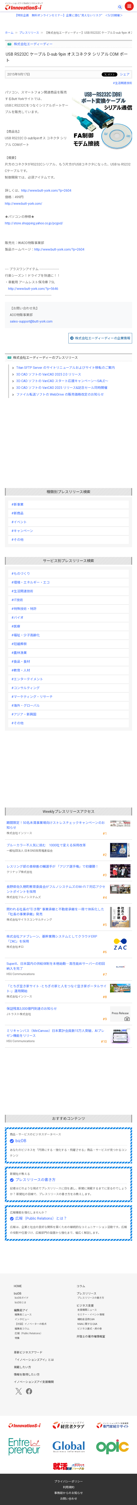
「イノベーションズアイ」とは (34, 1359)
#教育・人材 (20, 670)
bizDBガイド (22, 1297)
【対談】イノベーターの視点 (31, 1324)
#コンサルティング (25, 688)
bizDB (21, 1140)
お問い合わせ (68, 1498)
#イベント (19, 522)
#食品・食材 (20, 662)
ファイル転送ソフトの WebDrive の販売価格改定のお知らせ (60, 394)
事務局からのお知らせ (68, 1493)
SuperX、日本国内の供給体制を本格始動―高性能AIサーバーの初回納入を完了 (56, 966)
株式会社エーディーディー (33, 44)
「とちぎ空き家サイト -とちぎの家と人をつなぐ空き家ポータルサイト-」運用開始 (57, 988)
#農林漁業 (19, 653)
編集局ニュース (23, 1314)
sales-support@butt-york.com (31, 321)
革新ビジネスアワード (28, 1352)
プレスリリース (29, 32)
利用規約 (68, 1487)
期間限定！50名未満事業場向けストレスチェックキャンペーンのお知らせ (56, 825)
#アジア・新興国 (23, 714)
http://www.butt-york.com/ (23, 204)
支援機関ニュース (87, 1309)
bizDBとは (20, 1302)
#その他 (17, 540)
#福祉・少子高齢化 (25, 635)
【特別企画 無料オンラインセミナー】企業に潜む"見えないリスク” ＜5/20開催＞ (68, 15)
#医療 (15, 626)
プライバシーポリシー (68, 1481)
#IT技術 (17, 600)
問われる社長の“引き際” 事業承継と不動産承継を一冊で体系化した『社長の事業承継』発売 (55, 911)
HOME (18, 1286)
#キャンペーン (22, 531)
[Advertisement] (68, 436)
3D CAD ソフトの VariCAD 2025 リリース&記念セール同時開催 (61, 388)
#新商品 (17, 513)
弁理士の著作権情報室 (91, 1336)
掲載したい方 (22, 1367)
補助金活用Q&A (86, 1319)
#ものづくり (20, 574)
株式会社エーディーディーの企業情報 (102, 338)
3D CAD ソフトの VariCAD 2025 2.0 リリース (48, 374)
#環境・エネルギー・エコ (30, 582)
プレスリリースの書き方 (35, 1180)
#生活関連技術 (122, 83)
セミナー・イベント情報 (90, 1314)
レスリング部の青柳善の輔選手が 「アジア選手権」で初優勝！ (53, 866)
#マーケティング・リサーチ (32, 697)
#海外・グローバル (25, 706)
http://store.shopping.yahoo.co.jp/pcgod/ (34, 223)
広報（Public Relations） (29, 1333)
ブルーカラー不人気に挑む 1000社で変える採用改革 (46, 845)
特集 (17, 1338)
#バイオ (17, 618)
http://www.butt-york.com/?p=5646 (33, 289)
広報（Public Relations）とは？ (41, 1218)
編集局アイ (21, 1310)
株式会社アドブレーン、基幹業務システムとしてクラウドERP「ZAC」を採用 (52, 939)
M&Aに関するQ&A (87, 1324)
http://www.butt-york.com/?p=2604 (46, 190)
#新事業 (17, 504)
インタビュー (22, 1319)
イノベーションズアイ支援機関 (34, 1382)
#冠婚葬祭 (19, 644)
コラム (81, 1286)
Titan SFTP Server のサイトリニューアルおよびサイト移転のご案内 (65, 368)
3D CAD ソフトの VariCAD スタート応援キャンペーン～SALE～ (62, 381)
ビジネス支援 (85, 1305)
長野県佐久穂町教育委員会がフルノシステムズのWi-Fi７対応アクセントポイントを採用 (56, 889)
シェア (125, 74)
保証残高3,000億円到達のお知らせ (32, 1009)
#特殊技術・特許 (24, 609)
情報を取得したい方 (27, 1374)
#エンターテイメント (27, 679)
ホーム (9, 32)
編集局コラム (22, 1328)
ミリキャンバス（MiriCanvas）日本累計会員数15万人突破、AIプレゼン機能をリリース (55, 1033)
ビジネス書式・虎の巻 (89, 1328)
